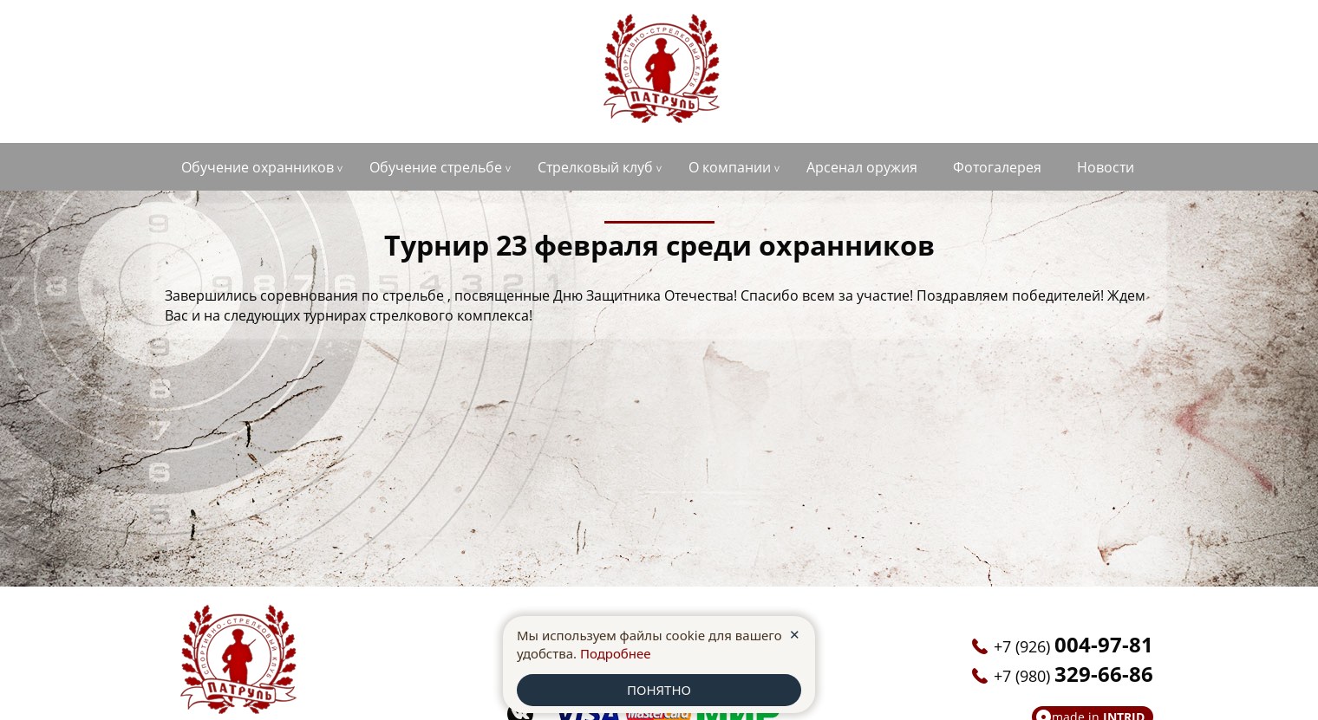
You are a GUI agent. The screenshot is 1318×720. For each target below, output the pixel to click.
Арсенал (861, 167)
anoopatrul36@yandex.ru (1064, 39)
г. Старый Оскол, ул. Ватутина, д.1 (276, 44)
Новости (1105, 167)
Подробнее (615, 653)
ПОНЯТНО (659, 689)
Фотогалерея (997, 167)
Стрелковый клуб (595, 167)
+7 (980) (244, 102)
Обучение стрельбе (435, 167)
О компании (729, 167)
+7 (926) (244, 73)
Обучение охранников (257, 167)
